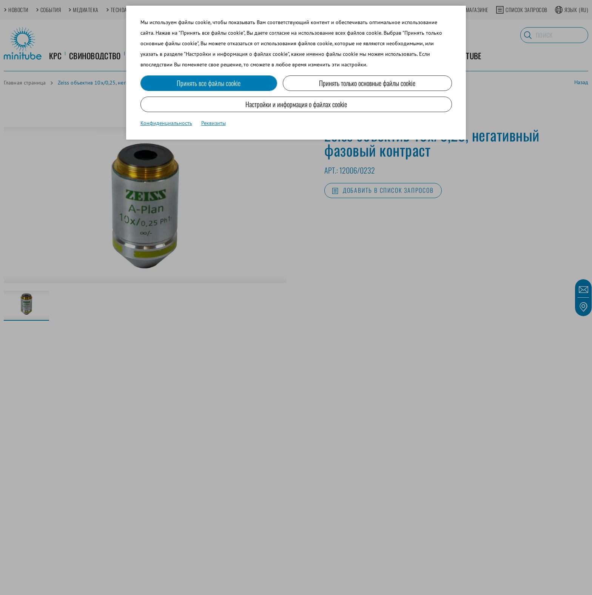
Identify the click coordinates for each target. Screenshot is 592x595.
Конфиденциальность (166, 123)
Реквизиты (213, 123)
